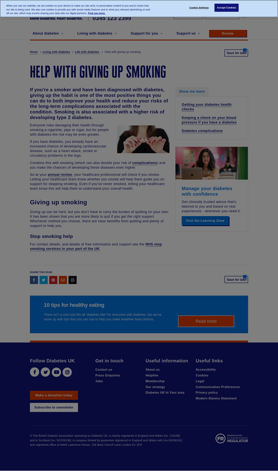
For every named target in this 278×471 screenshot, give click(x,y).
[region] (139, 8)
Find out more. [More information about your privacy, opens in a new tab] (96, 13)
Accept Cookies (226, 8)
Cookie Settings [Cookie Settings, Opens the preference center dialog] (199, 8)
